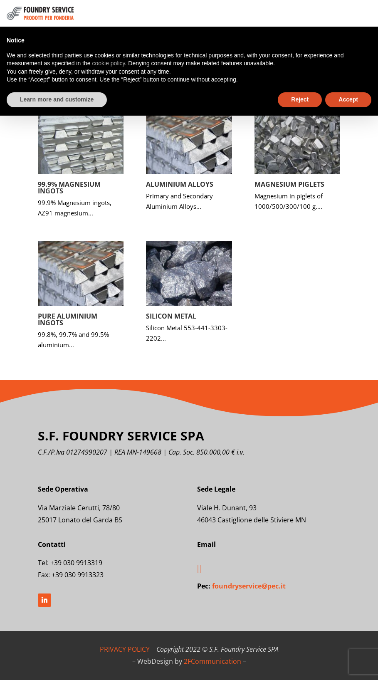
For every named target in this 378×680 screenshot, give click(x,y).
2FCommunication (212, 661)
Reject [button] (300, 99)
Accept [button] (348, 99)
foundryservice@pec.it (249, 586)
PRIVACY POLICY (125, 649)
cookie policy (108, 63)
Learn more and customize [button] (57, 99)
